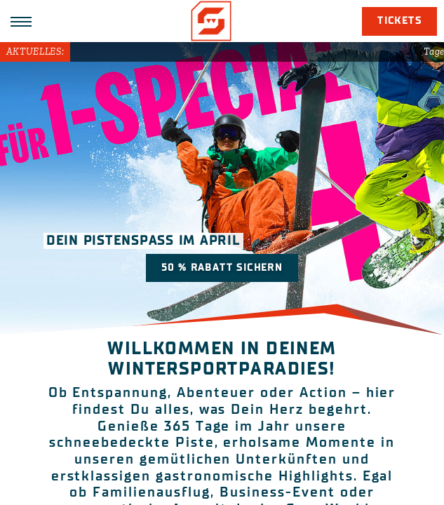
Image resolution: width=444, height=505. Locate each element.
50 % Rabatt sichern (222, 268)
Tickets (399, 21)
